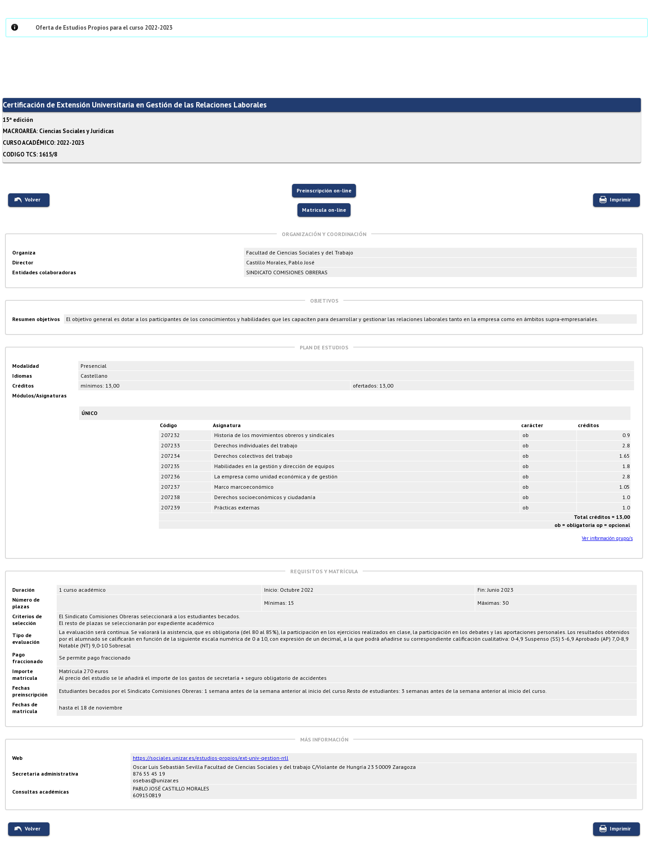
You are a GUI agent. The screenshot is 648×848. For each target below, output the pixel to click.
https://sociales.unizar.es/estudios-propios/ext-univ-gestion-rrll (210, 757)
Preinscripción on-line (324, 190)
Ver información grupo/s (607, 538)
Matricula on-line (324, 209)
